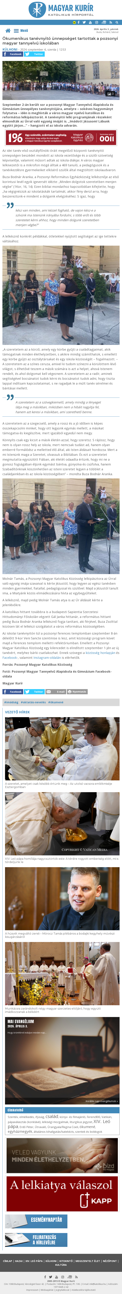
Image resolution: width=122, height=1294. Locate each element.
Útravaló (40, 1127)
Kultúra (61, 1264)
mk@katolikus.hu (97, 1284)
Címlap (7, 1261)
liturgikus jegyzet (81, 1122)
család (52, 1116)
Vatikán (106, 1117)
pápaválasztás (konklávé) (24, 1122)
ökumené (87, 1126)
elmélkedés (26, 1117)
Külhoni (9, 49)
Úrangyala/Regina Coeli (62, 1127)
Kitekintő (66, 1261)
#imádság (11, 702)
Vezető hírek (17, 712)
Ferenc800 (93, 1117)
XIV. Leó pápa (34, 1261)
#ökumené (55, 702)
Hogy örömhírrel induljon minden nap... (27, 1026)
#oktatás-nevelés (33, 702)
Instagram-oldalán (47, 657)
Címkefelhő (15, 1110)
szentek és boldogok (88, 1132)
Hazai (19, 1261)
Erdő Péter (26, 1127)
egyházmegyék (20, 1131)
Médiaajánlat (47, 1289)
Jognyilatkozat (62, 1289)
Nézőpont (110, 1261)
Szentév (13, 1117)
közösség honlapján (100, 653)
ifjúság (39, 1117)
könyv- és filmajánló (72, 1117)
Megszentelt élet (88, 1261)
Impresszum (32, 1289)
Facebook (9, 657)
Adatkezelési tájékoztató (84, 1289)
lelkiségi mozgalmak (55, 1122)
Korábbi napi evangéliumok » (102, 1101)
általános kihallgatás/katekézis (54, 1132)
